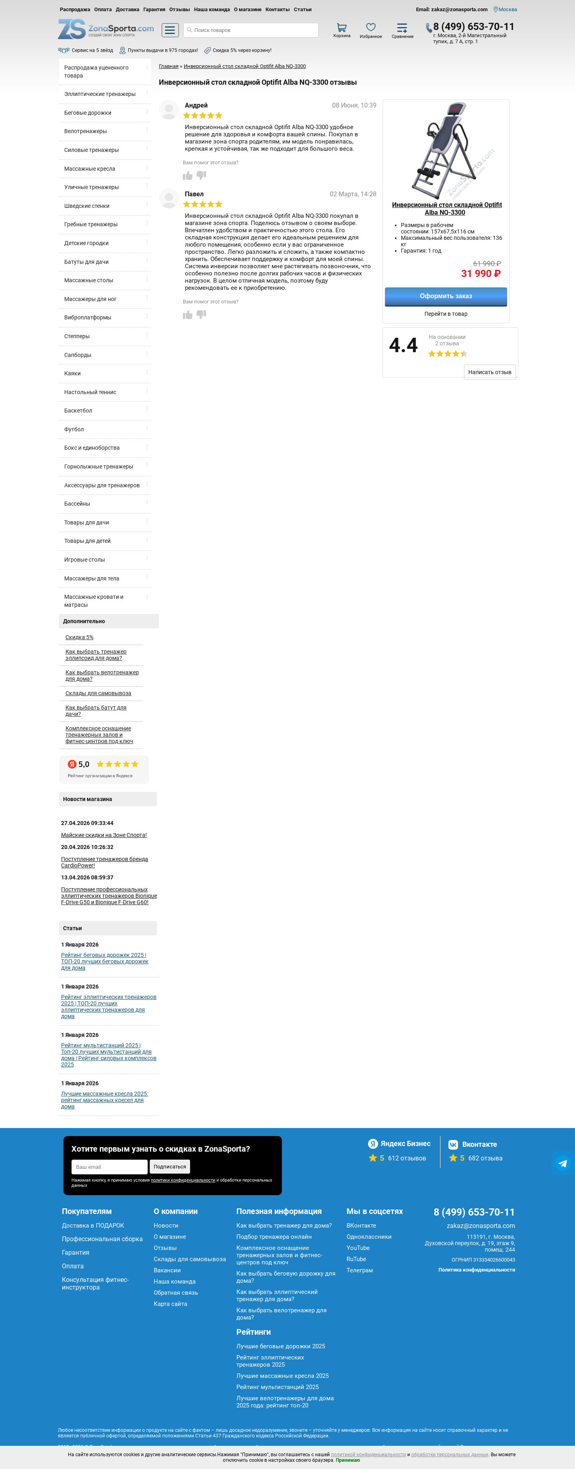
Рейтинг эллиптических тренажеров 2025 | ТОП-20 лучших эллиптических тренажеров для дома (109, 1006)
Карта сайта (170, 1304)
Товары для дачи (86, 522)
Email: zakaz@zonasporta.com (452, 9)
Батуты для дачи (86, 262)
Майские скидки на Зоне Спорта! (104, 835)
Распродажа (75, 9)
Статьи (302, 9)
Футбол (74, 429)
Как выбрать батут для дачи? (96, 710)
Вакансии (167, 1270)
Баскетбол (78, 410)
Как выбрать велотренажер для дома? (102, 675)
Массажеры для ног (90, 299)
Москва (508, 9)
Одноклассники (369, 1236)
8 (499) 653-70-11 (474, 26)
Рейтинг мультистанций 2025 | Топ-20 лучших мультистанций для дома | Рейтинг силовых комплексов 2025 (109, 1055)
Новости (166, 1225)
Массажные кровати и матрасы (93, 601)
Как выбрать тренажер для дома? (284, 1225)
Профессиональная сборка (102, 1239)
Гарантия (154, 9)
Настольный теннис (90, 392)
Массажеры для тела (91, 578)
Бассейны (77, 503)
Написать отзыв (490, 372)
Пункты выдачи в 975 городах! (163, 50)
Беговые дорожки (87, 113)
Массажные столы (88, 280)
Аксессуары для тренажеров (102, 485)
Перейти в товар (446, 314)
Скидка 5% (79, 637)
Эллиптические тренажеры (100, 94)
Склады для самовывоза (98, 693)
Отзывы (179, 9)
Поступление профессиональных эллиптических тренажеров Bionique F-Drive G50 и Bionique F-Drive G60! (109, 895)
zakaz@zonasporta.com (481, 1226)
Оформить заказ (446, 296)
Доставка (127, 9)
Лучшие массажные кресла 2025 (282, 1375)
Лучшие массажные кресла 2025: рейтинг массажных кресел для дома (104, 1100)
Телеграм (360, 1270)
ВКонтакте (361, 1225)
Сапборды (77, 355)
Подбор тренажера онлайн (274, 1236)
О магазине (248, 9)
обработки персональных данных (449, 1454)
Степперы (77, 336)
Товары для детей (87, 541)
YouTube (358, 1248)
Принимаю (348, 1460)
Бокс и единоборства (92, 447)
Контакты (278, 9)
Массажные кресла (89, 168)
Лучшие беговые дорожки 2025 (280, 1346)
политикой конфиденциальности (368, 1454)
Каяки (72, 373)
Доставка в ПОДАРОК (93, 1225)
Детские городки (86, 243)
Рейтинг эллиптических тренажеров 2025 (270, 1361)
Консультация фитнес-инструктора (95, 1283)
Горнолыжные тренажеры (98, 466)
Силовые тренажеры (91, 150)
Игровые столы (84, 559)
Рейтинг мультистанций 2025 (277, 1387)
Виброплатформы (87, 317)
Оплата (103, 9)
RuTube (356, 1259)
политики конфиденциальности (183, 1180)
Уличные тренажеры (91, 187)
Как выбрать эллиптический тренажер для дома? (277, 1295)
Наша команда (212, 9)
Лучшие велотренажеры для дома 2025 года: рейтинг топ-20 (285, 1402)
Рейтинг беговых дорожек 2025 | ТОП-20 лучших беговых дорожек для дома (105, 961)
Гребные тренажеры (91, 224)
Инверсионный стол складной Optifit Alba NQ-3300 (447, 208)
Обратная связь (176, 1292)
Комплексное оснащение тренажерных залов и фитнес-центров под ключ (99, 734)
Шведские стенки (86, 206)
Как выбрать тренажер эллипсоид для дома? (96, 654)
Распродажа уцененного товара (96, 71)
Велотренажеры (85, 131)
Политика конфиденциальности (476, 1270)
